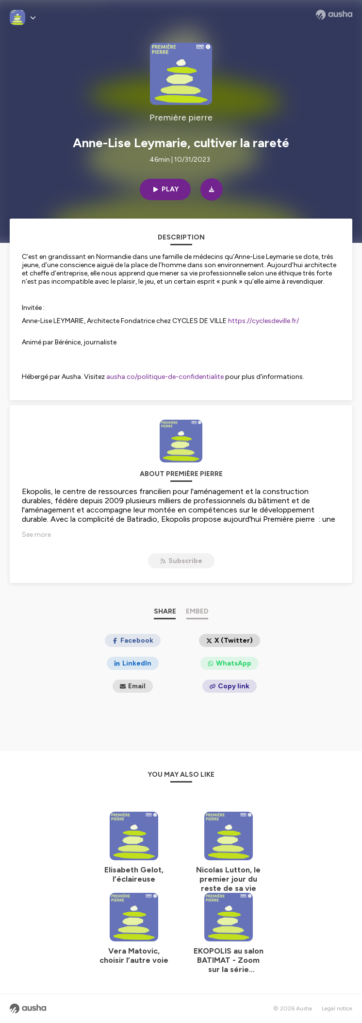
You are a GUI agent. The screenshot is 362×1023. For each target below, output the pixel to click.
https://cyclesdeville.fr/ (263, 321)
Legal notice (337, 1008)
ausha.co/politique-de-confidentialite (165, 377)
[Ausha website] (334, 14)
